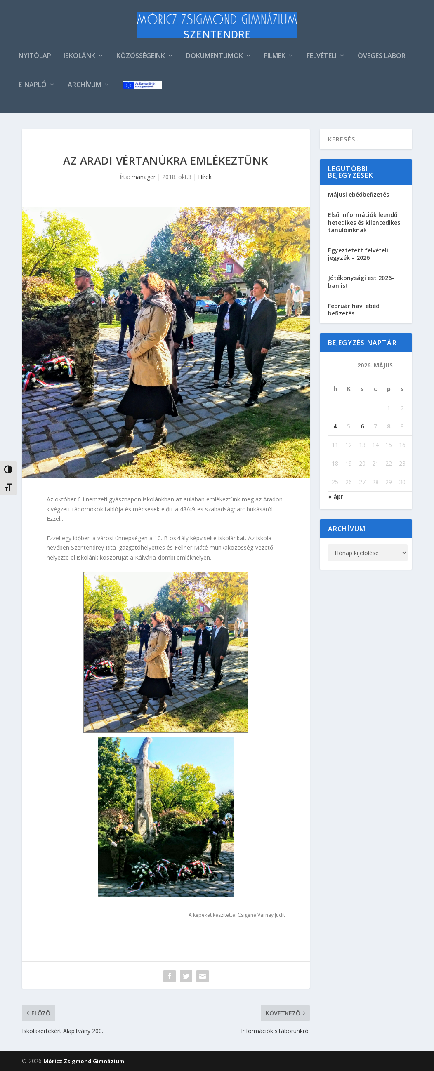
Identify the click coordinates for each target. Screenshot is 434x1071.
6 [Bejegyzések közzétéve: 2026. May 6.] (362, 427)
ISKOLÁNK (79, 57)
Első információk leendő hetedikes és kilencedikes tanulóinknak (364, 223)
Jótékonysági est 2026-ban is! (361, 282)
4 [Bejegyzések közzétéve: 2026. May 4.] (335, 427)
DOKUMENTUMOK (214, 57)
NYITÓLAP (35, 57)
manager (144, 177)
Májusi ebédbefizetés (358, 195)
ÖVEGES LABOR (382, 57)
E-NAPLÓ (33, 86)
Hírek (205, 177)
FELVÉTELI (322, 57)
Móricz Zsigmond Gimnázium (83, 1061)
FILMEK (274, 57)
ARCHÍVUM (84, 86)
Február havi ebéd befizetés (354, 310)
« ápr (335, 497)
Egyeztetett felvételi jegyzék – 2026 (358, 254)
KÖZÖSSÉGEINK (140, 57)
